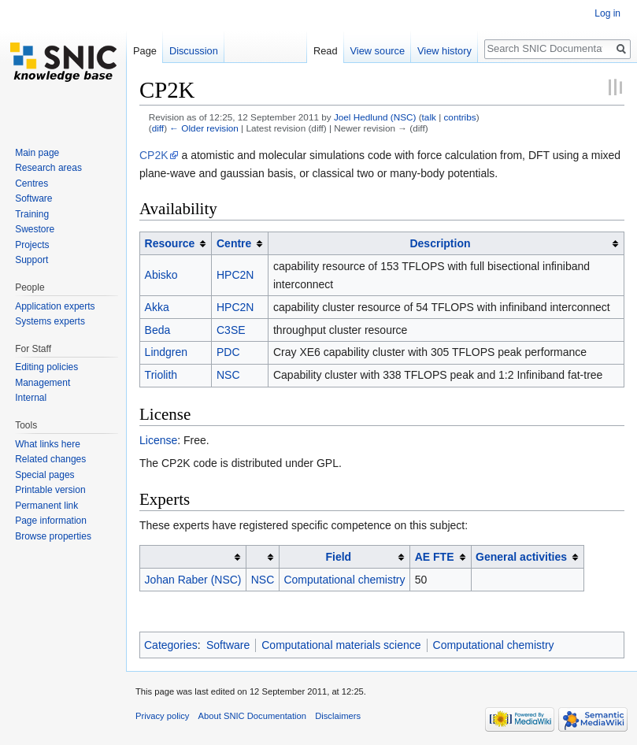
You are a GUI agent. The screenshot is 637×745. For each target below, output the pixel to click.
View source (377, 51)
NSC (228, 375)
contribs (459, 117)
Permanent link (46, 505)
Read (325, 51)
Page (145, 51)
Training (32, 214)
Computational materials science (340, 645)
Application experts (54, 306)
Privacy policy (162, 716)
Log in (607, 13)
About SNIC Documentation (252, 716)
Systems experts (50, 321)
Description (439, 243)
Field (338, 556)
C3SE (231, 330)
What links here (47, 444)
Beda (158, 330)
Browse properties (53, 536)
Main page (37, 152)
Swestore (34, 229)
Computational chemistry (344, 579)
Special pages (44, 474)
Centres (31, 183)
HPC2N (235, 275)
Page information (51, 520)
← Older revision (204, 128)
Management (42, 382)
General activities (521, 556)
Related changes (50, 459)
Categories (171, 645)
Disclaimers (338, 716)
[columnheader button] (176, 243)
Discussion (193, 51)
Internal (30, 397)
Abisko (161, 275)
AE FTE (434, 556)
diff (158, 128)
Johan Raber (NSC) (193, 579)
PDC (228, 352)
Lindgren (166, 352)
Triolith (161, 375)
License (158, 440)
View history (444, 51)
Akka (157, 307)
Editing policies (46, 366)
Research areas (48, 167)
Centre (234, 243)
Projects (32, 244)
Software (228, 645)
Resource (170, 243)
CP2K (154, 155)
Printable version (50, 489)
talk (429, 117)
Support (31, 259)
